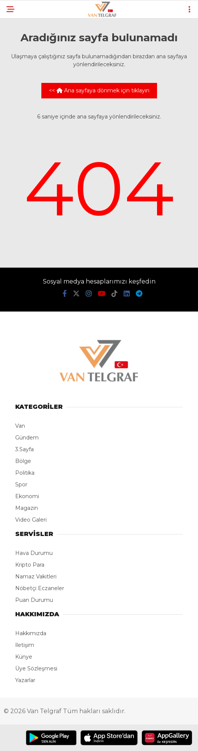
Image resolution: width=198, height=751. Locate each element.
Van (20, 425)
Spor (21, 484)
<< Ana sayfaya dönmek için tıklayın (99, 90)
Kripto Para (29, 564)
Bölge (23, 461)
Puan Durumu (34, 600)
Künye (23, 656)
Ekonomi (27, 496)
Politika (25, 472)
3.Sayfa (24, 449)
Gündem (27, 437)
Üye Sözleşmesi (36, 668)
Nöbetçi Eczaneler (39, 588)
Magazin (26, 508)
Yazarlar (25, 680)
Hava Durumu (34, 553)
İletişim (24, 645)
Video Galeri (31, 519)
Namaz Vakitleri (36, 576)
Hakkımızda (30, 633)
